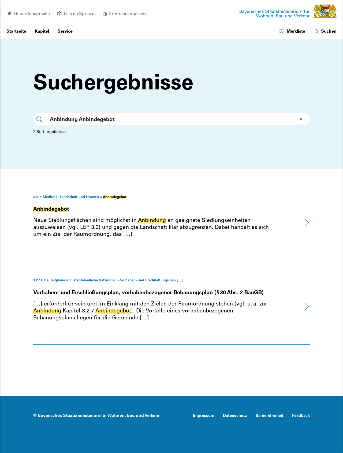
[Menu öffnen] (42, 32)
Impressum (203, 416)
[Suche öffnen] (325, 32)
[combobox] (171, 119)
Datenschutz (235, 416)
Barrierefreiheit (270, 416)
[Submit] (39, 119)
